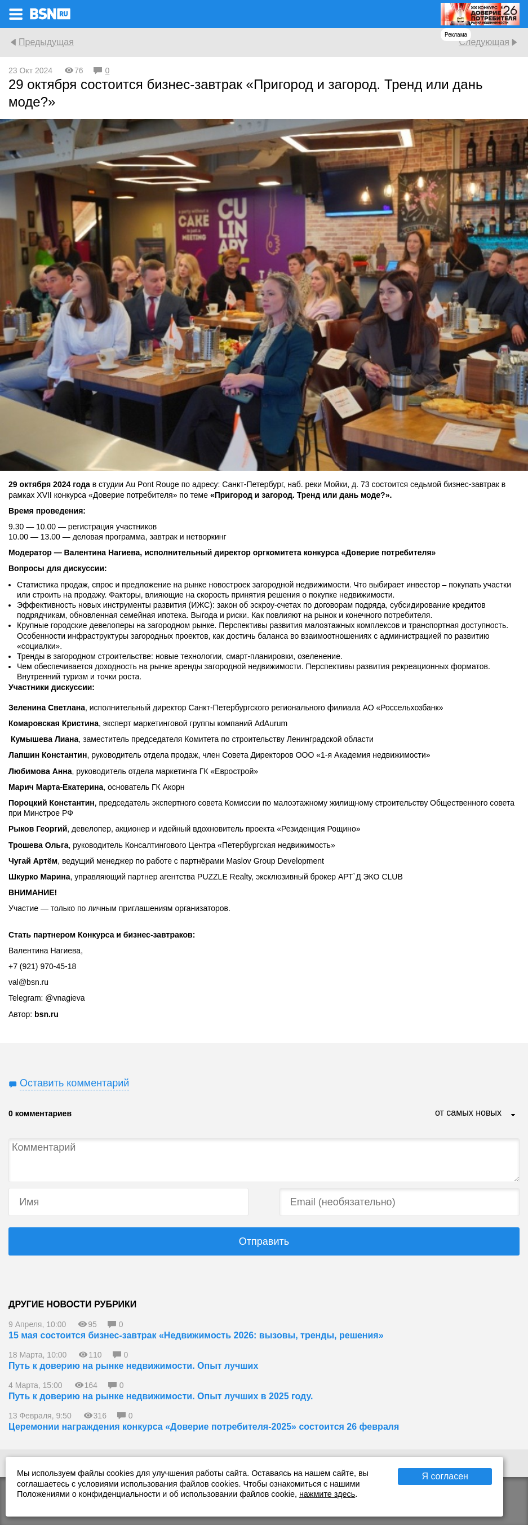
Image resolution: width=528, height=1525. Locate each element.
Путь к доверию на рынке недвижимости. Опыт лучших (133, 1366)
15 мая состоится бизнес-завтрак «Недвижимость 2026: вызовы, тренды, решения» (196, 1335)
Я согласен (444, 1476)
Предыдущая (46, 42)
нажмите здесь (327, 1494)
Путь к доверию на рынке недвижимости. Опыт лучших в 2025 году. (160, 1396)
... (513, 1116)
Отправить (264, 1241)
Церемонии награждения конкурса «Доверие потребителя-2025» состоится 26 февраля (203, 1426)
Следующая (484, 42)
